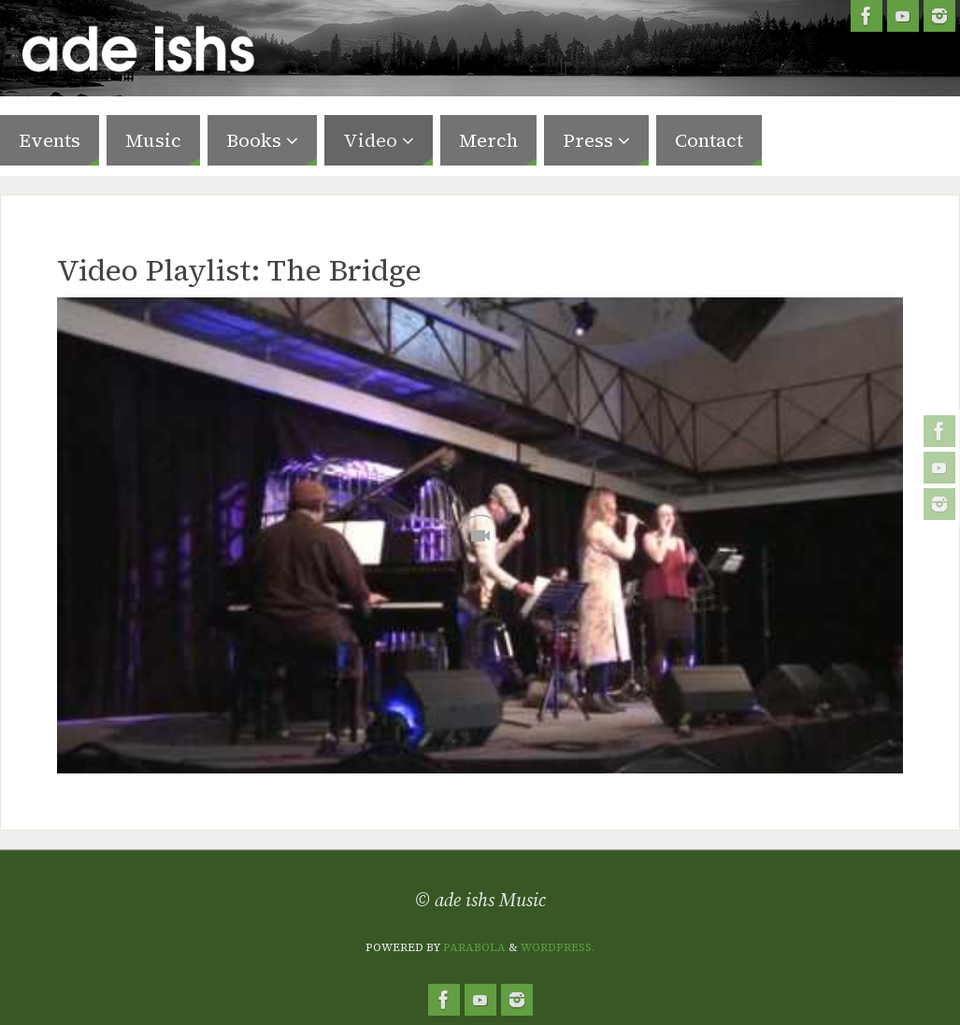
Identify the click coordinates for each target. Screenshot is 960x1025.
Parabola (474, 947)
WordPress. (558, 947)
